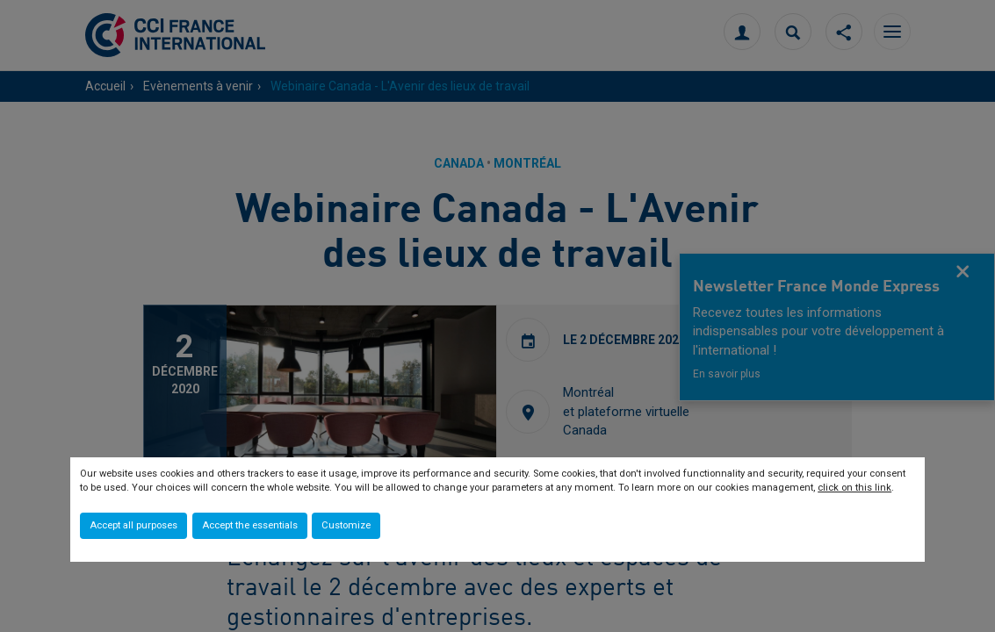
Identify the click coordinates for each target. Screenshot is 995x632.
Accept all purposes (133, 525)
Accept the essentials (250, 525)
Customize (346, 525)
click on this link (854, 487)
